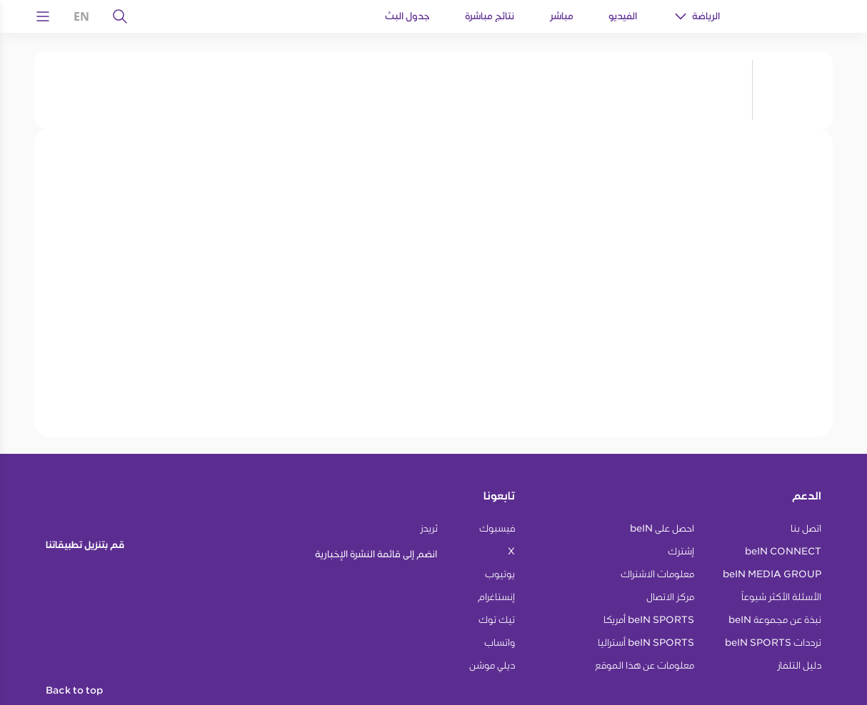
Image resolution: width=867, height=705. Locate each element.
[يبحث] (120, 16)
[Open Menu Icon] (42, 16)
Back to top (74, 690)
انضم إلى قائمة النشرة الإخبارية (376, 554)
